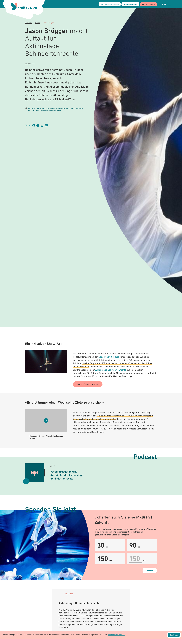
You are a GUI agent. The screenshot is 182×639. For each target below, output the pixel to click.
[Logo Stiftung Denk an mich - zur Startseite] (24, 6)
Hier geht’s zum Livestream (88, 384)
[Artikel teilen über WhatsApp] (43, 125)
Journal (37, 23)
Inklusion (31, 108)
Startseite (28, 23)
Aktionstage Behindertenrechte (57, 108)
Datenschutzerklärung (116, 635)
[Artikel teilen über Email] (47, 125)
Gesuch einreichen (130, 4)
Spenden (149, 571)
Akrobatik (40, 108)
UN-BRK (31, 111)
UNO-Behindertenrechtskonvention (48, 111)
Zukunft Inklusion (76, 108)
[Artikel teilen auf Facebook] (34, 125)
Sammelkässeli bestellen (110, 4)
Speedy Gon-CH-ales (108, 357)
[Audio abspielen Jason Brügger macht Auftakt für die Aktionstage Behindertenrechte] (26, 481)
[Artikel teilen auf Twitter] (38, 125)
